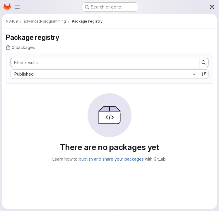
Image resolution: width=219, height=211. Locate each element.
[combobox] (105, 74)
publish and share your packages (111, 158)
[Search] (102, 62)
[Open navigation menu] (17, 7)
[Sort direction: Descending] (203, 74)
